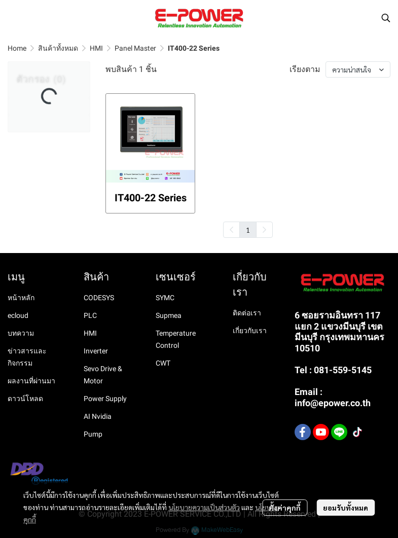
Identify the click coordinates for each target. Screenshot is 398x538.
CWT (163, 363)
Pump (93, 434)
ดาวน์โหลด (25, 398)
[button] (386, 18)
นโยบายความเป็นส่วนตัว (204, 507)
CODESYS (99, 298)
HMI (96, 48)
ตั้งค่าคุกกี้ (285, 507)
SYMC (165, 298)
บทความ (21, 333)
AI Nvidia (98, 416)
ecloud (18, 315)
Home (17, 48)
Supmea (169, 315)
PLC (90, 315)
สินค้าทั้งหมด (58, 48)
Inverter (96, 351)
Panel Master (135, 48)
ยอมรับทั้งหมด (345, 507)
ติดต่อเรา (247, 313)
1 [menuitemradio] (248, 229)
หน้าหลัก (21, 298)
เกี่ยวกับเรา (250, 331)
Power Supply (105, 398)
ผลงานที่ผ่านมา (31, 381)
